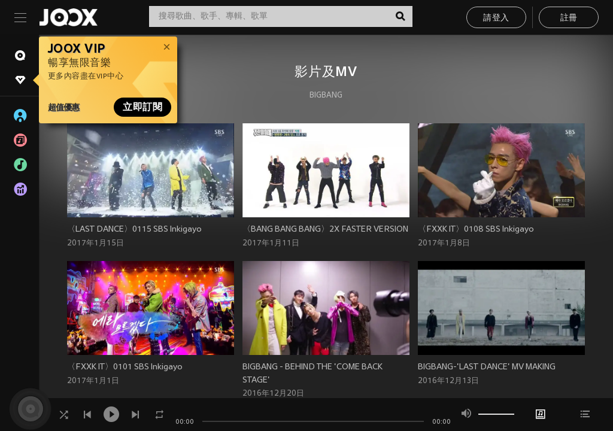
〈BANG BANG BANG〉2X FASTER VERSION (325, 229)
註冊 (569, 18)
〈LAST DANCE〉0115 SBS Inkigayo (134, 229)
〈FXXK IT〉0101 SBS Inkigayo (125, 367)
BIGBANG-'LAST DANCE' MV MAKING (487, 367)
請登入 (496, 18)
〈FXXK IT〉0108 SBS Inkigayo (476, 229)
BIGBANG (325, 96)
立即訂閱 (142, 107)
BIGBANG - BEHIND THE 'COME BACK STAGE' (312, 374)
